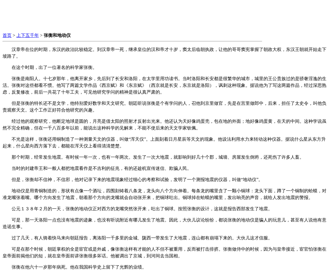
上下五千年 (27, 35)
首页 (7, 35)
